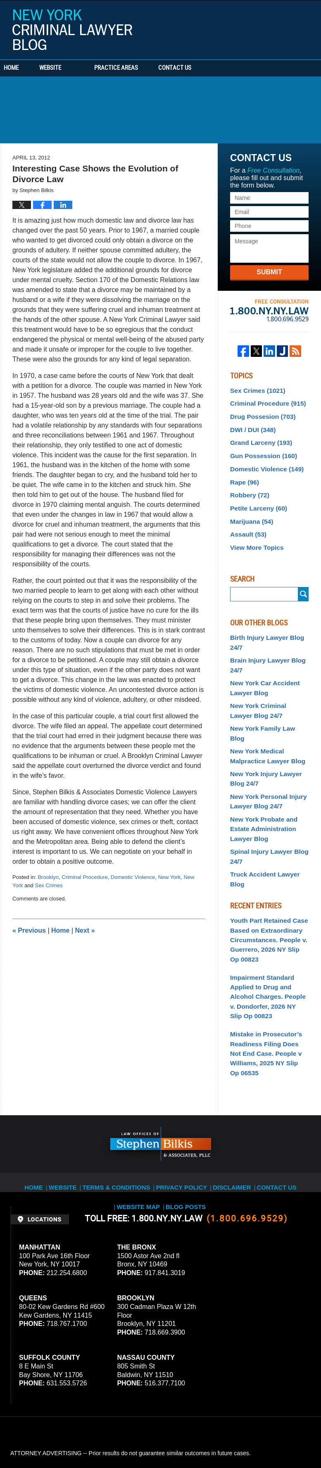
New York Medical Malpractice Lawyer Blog (264, 724)
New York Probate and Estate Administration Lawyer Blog (260, 791)
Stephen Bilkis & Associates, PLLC (103, 1438)
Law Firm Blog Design (271, 1438)
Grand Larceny (258, 438)
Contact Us (212, 68)
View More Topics (254, 535)
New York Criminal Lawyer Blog (72, 30)
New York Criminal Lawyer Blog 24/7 (266, 691)
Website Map (293, 1116)
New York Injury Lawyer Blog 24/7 (262, 745)
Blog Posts (161, 1126)
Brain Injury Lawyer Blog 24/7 (264, 650)
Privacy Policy (158, 1116)
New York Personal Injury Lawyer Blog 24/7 (265, 766)
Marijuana (249, 511)
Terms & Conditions (100, 1116)
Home (24, 68)
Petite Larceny (256, 499)
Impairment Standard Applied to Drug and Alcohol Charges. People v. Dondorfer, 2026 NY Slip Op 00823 (269, 938)
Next (85, 930)
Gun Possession (260, 450)
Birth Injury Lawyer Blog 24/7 (263, 629)
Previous (29, 930)
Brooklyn (48, 877)
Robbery (248, 487)
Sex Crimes (48, 885)
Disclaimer (205, 1116)
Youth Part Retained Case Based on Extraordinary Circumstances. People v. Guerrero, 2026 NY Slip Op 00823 (266, 886)
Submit (269, 272)
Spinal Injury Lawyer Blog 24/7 (265, 816)
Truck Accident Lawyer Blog (268, 832)
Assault (246, 523)
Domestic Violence (133, 877)
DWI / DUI (250, 426)
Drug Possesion (259, 414)
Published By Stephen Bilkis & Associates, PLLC (258, 28)
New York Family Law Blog (266, 708)
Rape (243, 474)
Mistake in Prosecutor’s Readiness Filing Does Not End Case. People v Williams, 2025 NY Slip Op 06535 (266, 990)
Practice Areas (141, 68)
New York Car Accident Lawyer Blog (261, 670)
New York (169, 877)
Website (75, 68)
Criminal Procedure (84, 877)
